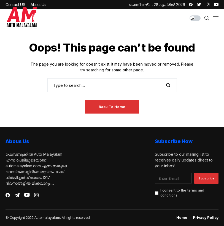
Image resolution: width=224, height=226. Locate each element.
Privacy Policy (205, 218)
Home (181, 218)
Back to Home (112, 106)
